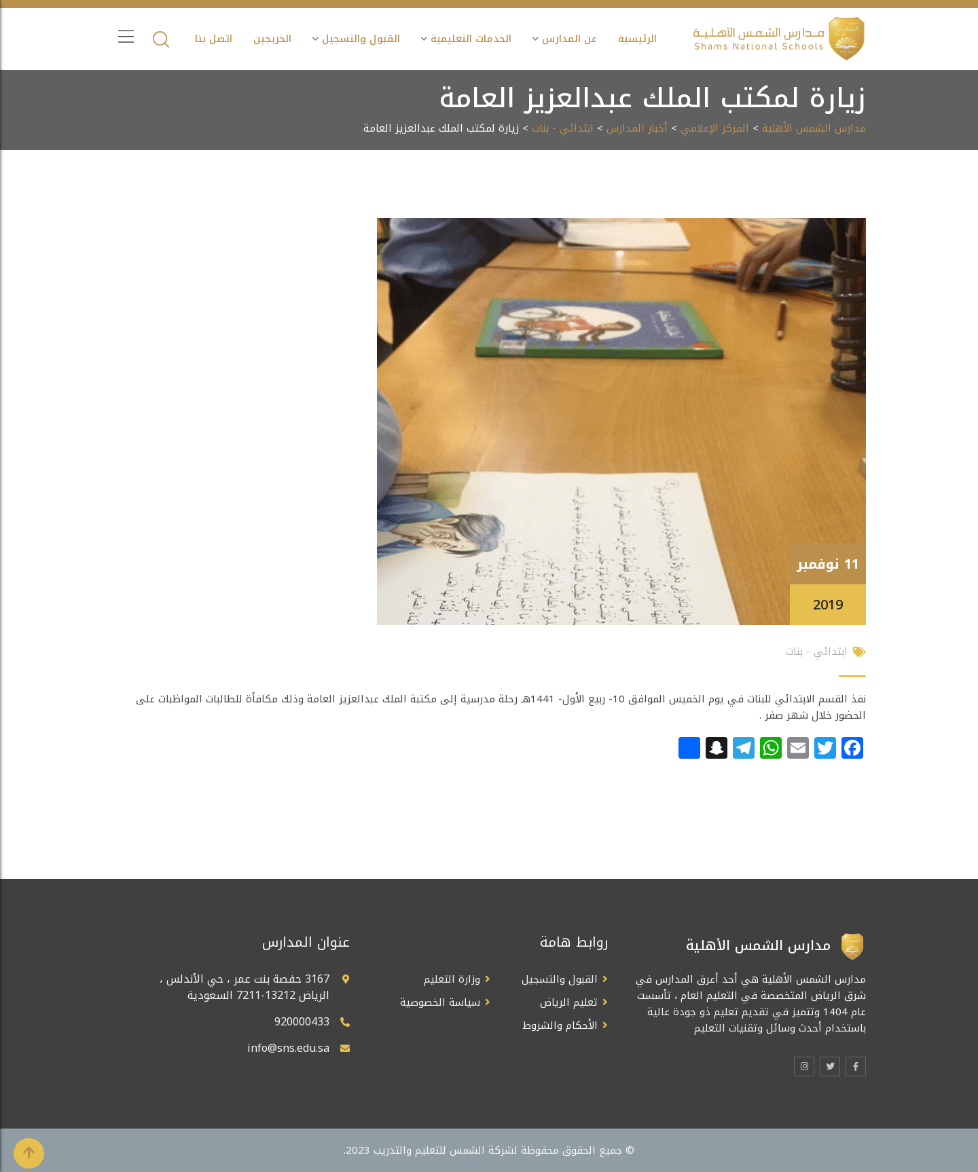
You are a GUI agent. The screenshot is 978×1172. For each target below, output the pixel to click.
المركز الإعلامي (715, 128)
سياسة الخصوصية (440, 1002)
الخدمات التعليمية (471, 38)
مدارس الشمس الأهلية (814, 128)
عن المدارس (569, 38)
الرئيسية (637, 38)
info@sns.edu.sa (288, 1048)
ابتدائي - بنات (563, 128)
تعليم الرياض (569, 1002)
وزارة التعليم (452, 979)
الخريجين (272, 38)
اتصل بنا (213, 38)
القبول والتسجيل (361, 38)
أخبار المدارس (637, 128)
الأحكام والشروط (560, 1025)
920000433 (301, 1021)
